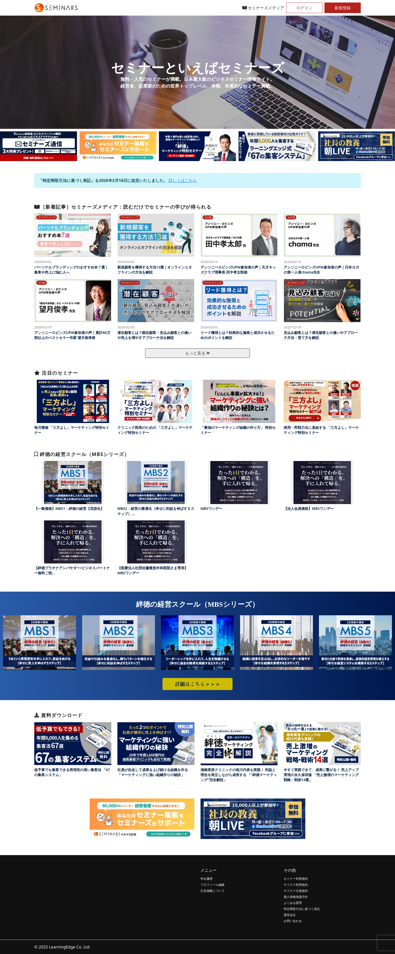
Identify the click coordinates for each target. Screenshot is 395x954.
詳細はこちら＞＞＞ (197, 684)
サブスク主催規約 (296, 891)
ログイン (304, 8)
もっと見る (197, 353)
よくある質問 (293, 903)
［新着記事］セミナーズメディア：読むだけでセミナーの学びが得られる (122, 206)
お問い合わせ (293, 921)
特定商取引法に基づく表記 (302, 909)
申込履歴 (207, 878)
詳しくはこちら (183, 180)
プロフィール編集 (213, 885)
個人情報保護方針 (296, 897)
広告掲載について (213, 891)
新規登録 (343, 8)
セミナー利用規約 (296, 878)
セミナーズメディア (263, 8)
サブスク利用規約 (296, 885)
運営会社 (290, 915)
